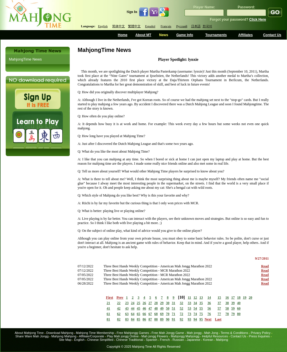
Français (166, 26)
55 (201, 308)
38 (227, 303)
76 (209, 314)
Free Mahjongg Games (133, 333)
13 (201, 297)
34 (195, 303)
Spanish (151, 339)
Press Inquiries (259, 336)
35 (201, 303)
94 (195, 319)
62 (119, 314)
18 (239, 297)
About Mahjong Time (29, 333)
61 (108, 314)
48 (156, 308)
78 (227, 314)
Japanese (193, 339)
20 (250, 297)
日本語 (196, 26)
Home (122, 35)
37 (219, 303)
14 (209, 297)
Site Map (65, 339)
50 (167, 308)
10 (181, 297)
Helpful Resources (215, 336)
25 (138, 303)
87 (150, 319)
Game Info (184, 35)
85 (138, 319)
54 (195, 308)
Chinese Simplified (100, 339)
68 (156, 314)
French (165, 339)
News (163, 35)
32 (181, 303)
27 (150, 303)
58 (227, 308)
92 (181, 319)
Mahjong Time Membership (95, 333)
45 (138, 308)
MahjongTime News (25, 59)
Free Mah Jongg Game (168, 333)
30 (167, 303)
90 (167, 319)
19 (244, 297)
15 (219, 297)
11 (189, 297)
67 (150, 314)
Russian (178, 339)
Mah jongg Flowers (154, 336)
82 (119, 319)
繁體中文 (134, 26)
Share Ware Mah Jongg (32, 336)
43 (127, 308)
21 (108, 303)
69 (162, 314)
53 (189, 308)
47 (150, 308)
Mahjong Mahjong (63, 336)
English (103, 26)
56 (209, 308)
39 (233, 303)
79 (233, 314)
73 (189, 314)
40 (239, 303)
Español (150, 26)
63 (127, 314)
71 (173, 314)
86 (144, 319)
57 (219, 308)
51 (173, 308)
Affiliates (245, 35)
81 (108, 319)
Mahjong (222, 339)
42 (119, 308)
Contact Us (272, 35)
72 (181, 314)
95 (201, 319)
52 (181, 308)
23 (127, 303)
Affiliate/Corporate (91, 336)
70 (167, 314)
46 (144, 308)
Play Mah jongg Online (123, 336)
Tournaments (216, 35)
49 (162, 308)
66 (144, 314)
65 (138, 314)
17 (233, 297)
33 (189, 303)
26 (144, 303)
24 (132, 303)
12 (195, 297)
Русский (181, 26)
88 (156, 319)
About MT (143, 35)
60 (239, 308)
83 (127, 319)
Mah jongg (194, 333)
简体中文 (118, 26)
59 (233, 308)
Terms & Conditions (234, 333)
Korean (208, 339)
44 (132, 308)
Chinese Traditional (129, 339)
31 (173, 303)
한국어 (207, 26)
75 (201, 314)
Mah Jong (211, 333)
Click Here (257, 19)
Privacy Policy (260, 333)
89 (162, 319)
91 (173, 319)
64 (132, 314)
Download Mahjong (59, 333)
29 (162, 303)
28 (156, 303)
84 (132, 319)
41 (108, 308)
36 (209, 303)
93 (189, 319)
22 (119, 303)
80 (239, 314)
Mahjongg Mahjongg (185, 336)
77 (219, 314)
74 (195, 314)
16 (227, 297)
